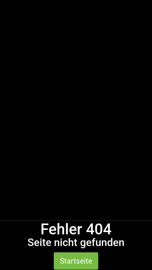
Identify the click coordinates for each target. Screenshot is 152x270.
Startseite (76, 261)
